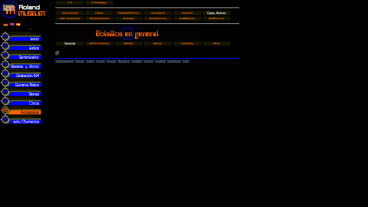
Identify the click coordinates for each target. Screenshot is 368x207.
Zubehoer (174, 61)
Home (80, 61)
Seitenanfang (64, 61)
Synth (100, 61)
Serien (148, 61)
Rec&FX (124, 61)
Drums (111, 61)
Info (185, 61)
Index (90, 61)
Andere (160, 61)
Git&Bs (136, 61)
